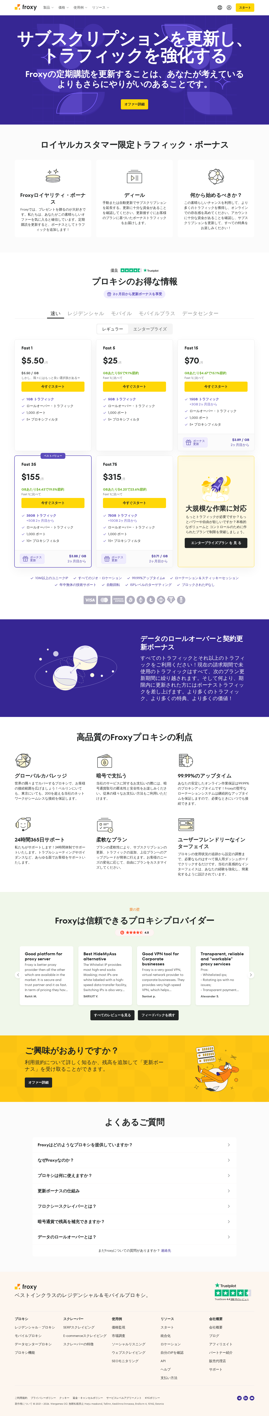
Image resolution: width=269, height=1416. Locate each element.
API (163, 1361)
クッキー (64, 1398)
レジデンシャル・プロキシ (35, 1327)
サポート (216, 1369)
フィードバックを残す (158, 1015)
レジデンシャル (85, 313)
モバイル (121, 313)
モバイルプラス (157, 313)
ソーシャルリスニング (128, 1344)
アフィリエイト (221, 1344)
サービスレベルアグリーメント (124, 1398)
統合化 (166, 1335)
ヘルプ (166, 1369)
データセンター (200, 313)
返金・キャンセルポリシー (88, 1398)
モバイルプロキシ (28, 1335)
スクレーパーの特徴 (78, 1344)
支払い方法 (169, 1377)
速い (55, 313)
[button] (134, 1144)
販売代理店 (217, 1361)
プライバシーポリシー (43, 1398)
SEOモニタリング (125, 1361)
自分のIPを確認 (172, 1352)
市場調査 (118, 1335)
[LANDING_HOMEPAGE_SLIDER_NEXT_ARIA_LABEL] (251, 974)
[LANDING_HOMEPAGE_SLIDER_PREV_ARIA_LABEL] (18, 974)
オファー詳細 (134, 104)
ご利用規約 (21, 1398)
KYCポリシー (152, 1398)
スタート (245, 7)
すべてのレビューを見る (112, 1015)
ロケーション (171, 1344)
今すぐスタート (53, 386)
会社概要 (216, 1327)
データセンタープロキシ (33, 1344)
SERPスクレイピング (79, 1327)
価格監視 (118, 1327)
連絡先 (166, 1250)
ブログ (214, 1335)
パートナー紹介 (221, 1352)
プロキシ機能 (25, 1352)
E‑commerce (84, 1335)
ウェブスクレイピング (128, 1352)
